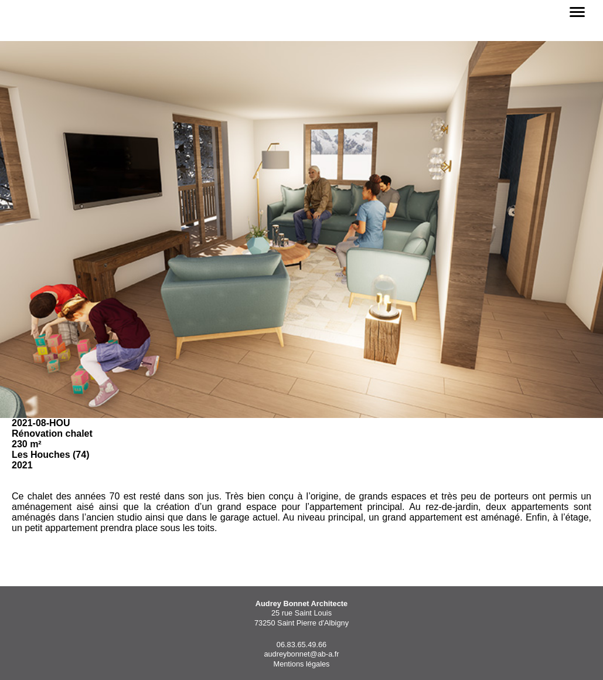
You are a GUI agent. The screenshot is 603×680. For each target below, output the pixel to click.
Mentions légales (301, 663)
